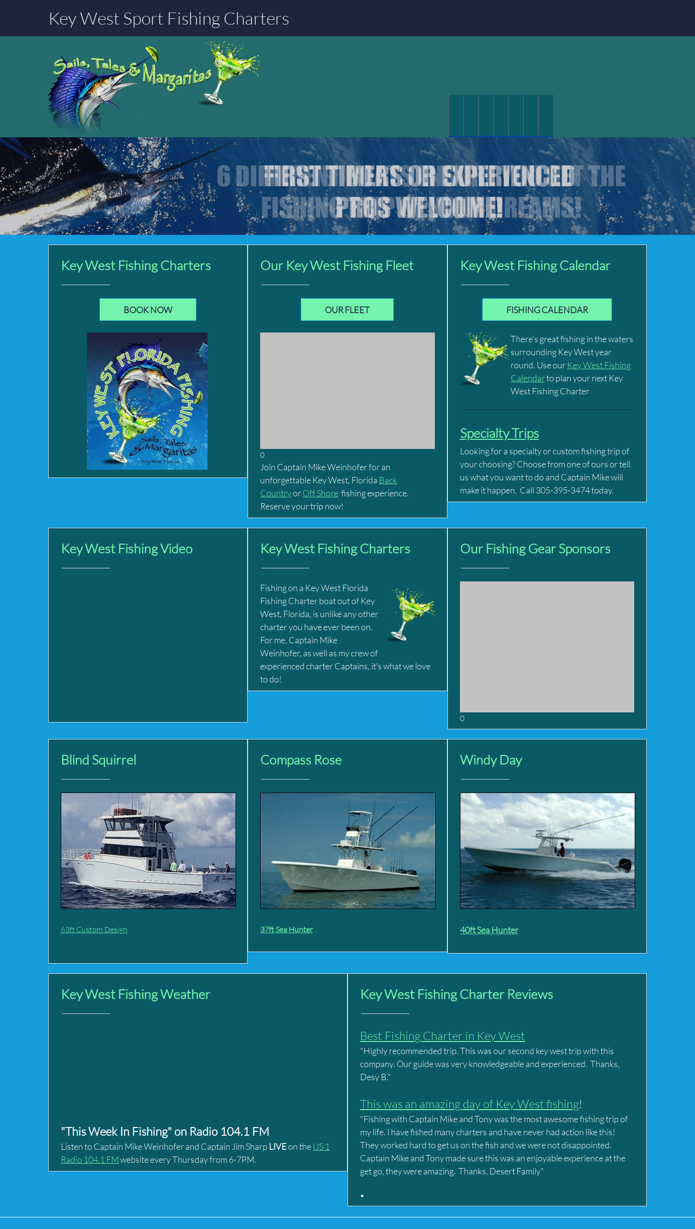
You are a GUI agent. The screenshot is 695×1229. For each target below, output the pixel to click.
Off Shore (320, 493)
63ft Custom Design (94, 929)
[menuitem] (455, 116)
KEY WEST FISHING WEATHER (198, 1063)
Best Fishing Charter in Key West (442, 1035)
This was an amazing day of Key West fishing (469, 1104)
